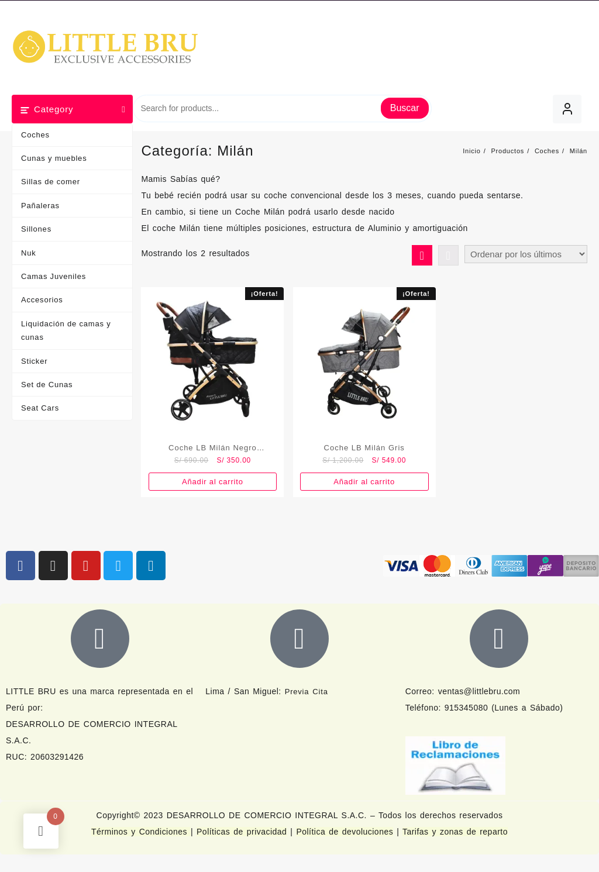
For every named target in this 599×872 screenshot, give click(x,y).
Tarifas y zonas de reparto (455, 831)
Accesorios (42, 299)
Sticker (34, 361)
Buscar (404, 108)
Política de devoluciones (344, 831)
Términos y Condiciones (141, 831)
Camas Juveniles (53, 276)
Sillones (36, 229)
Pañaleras (40, 205)
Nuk (28, 253)
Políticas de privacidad (242, 831)
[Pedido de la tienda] (525, 254)
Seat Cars (40, 408)
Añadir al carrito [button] (212, 481)
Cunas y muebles (54, 158)
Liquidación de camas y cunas (66, 330)
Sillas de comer (50, 181)
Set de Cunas (47, 384)
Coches (35, 134)
